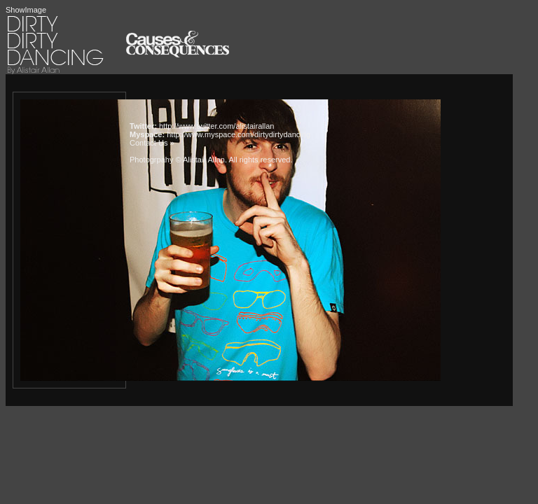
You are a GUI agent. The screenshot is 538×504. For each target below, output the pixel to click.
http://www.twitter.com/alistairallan (216, 126)
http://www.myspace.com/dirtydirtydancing (238, 134)
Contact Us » (152, 143)
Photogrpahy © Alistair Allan (177, 159)
